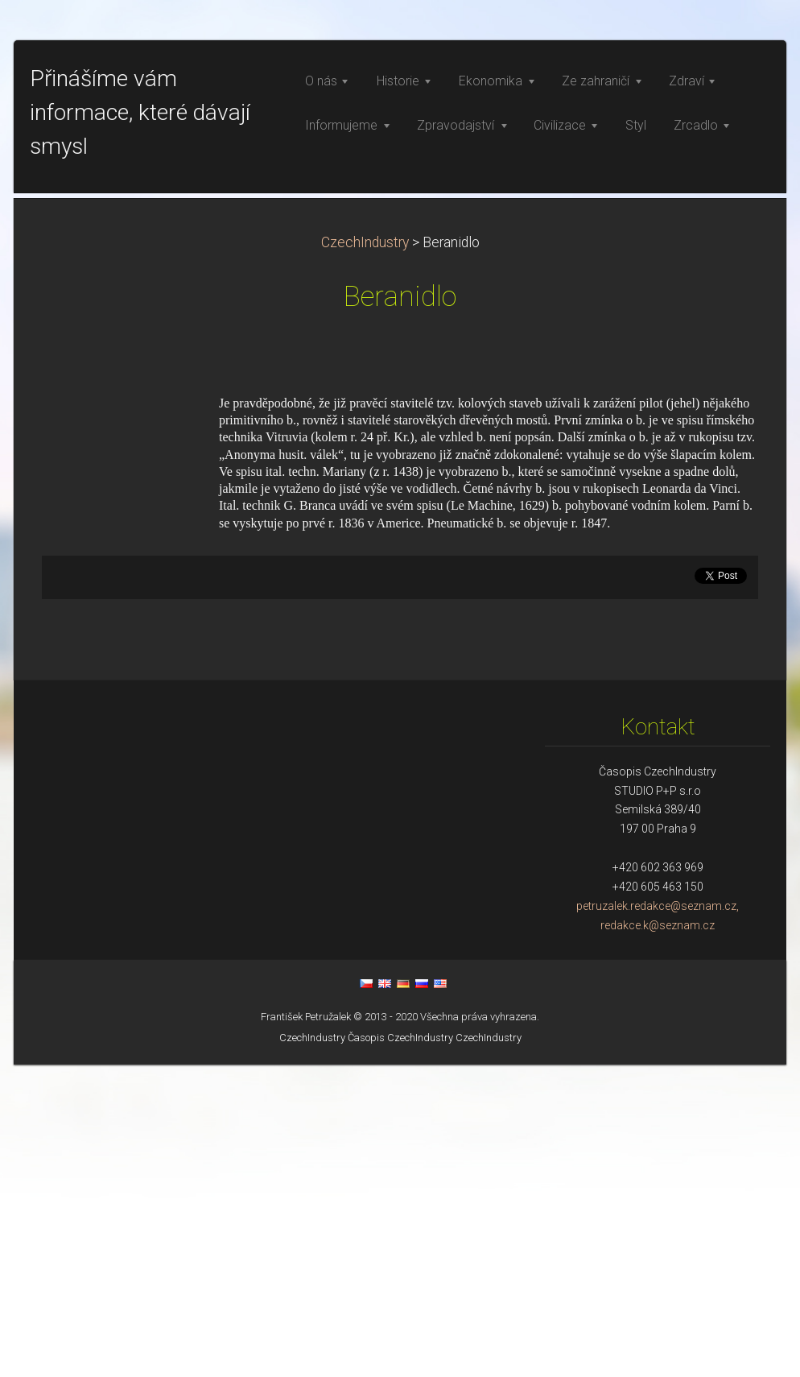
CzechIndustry (365, 555)
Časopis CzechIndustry (400, 1350)
